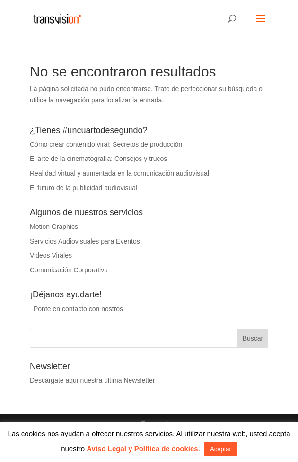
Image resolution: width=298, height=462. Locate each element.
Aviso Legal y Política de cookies (142, 449)
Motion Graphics (54, 226)
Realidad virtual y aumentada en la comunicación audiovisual (119, 173)
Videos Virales (51, 255)
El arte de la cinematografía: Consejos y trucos (98, 158)
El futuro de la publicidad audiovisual (83, 188)
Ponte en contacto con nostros (78, 308)
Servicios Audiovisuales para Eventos (85, 241)
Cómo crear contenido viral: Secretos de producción (106, 144)
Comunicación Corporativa (69, 270)
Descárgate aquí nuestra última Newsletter (92, 380)
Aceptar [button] (220, 449)
